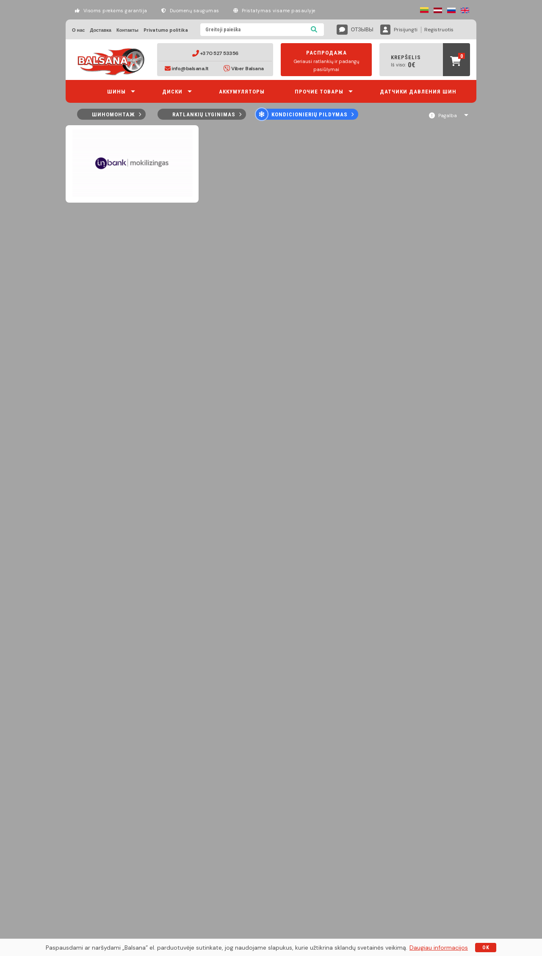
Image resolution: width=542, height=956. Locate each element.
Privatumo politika (166, 30)
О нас (78, 30)
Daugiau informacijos (438, 947)
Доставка (100, 30)
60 (375, 136)
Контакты (127, 30)
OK (485, 948)
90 (384, 136)
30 (367, 136)
